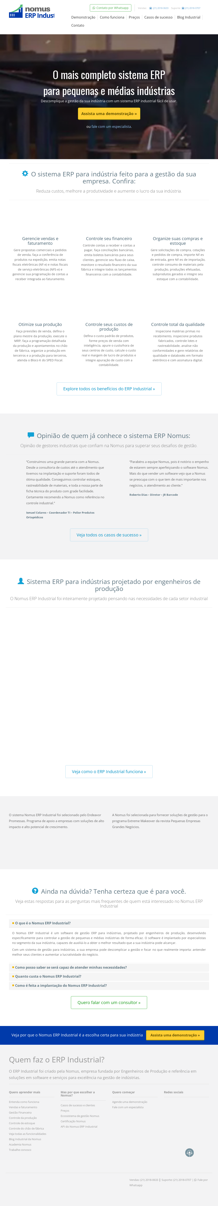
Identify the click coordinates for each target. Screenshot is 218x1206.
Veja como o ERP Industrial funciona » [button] (109, 771)
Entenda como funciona (24, 1102)
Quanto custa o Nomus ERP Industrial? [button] (48, 976)
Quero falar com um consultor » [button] (109, 1002)
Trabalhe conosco (20, 1150)
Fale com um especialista (127, 1107)
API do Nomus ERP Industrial (79, 1126)
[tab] (109, 923)
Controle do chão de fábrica (26, 1128)
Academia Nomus (20, 1144)
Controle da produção (23, 1118)
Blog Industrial (188, 17)
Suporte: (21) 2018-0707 (176, 1180)
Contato (77, 25)
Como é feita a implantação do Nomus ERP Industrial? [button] (61, 985)
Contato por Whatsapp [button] (111, 8)
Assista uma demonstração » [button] (109, 113)
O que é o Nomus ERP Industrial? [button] (43, 923)
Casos (158, 17)
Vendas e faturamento (23, 1107)
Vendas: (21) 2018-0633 (143, 1180)
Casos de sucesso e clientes (78, 1105)
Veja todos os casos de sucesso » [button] (109, 535)
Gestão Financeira (20, 1112)
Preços (134, 17)
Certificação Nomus (73, 1121)
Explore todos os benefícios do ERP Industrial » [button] (109, 389)
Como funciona (112, 17)
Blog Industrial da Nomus (25, 1139)
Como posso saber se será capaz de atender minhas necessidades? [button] (71, 967)
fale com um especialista (111, 126)
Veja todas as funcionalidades (27, 1134)
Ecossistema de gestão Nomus (80, 1116)
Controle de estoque (22, 1123)
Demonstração (83, 17)
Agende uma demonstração (129, 1102)
